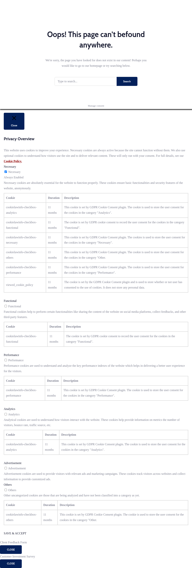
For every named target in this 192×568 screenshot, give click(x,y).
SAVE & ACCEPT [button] (15, 533)
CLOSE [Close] (11, 549)
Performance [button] (11, 355)
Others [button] (8, 484)
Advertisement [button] (12, 463)
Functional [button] (10, 300)
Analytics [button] (9, 408)
